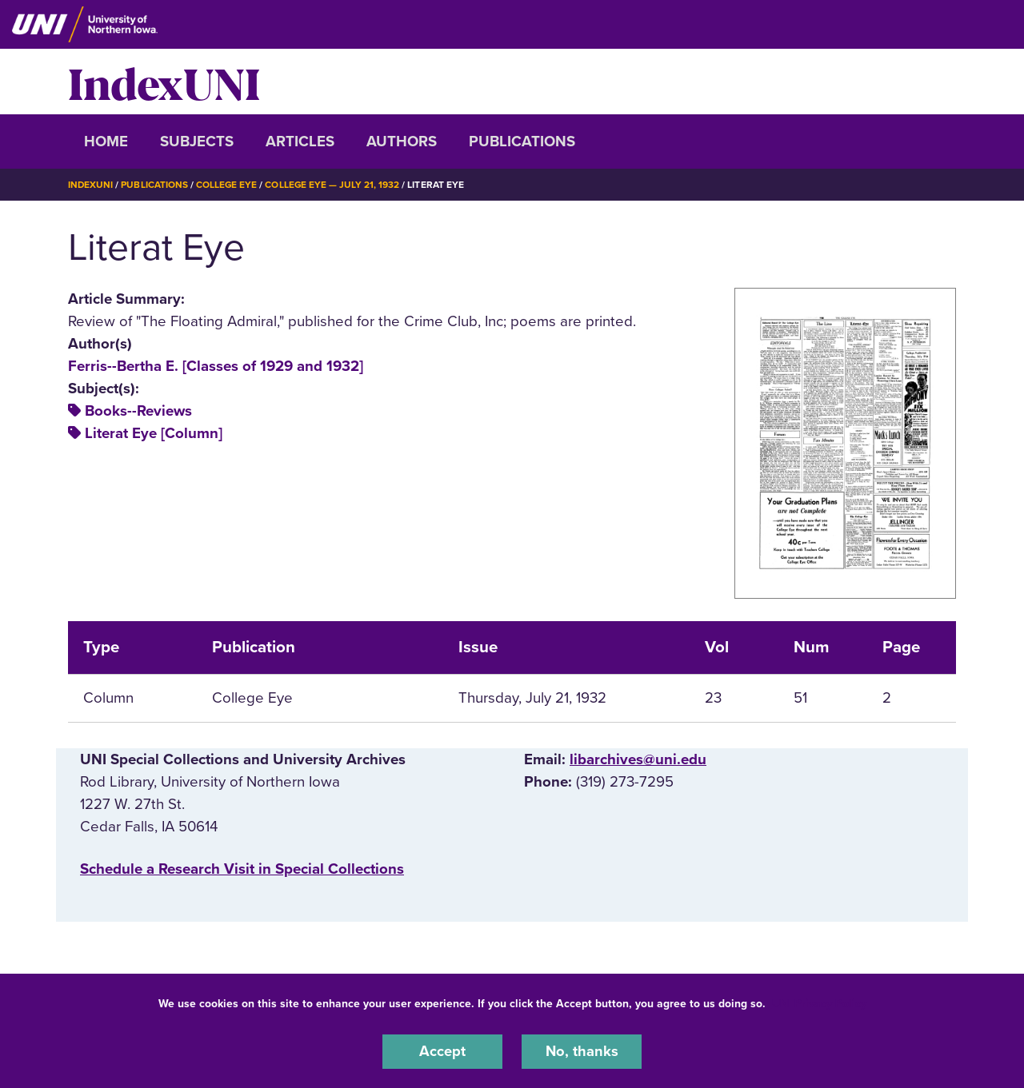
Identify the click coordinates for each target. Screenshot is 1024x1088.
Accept (442, 1051)
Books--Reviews (138, 411)
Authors (401, 141)
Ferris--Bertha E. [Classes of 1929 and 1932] (215, 365)
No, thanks (581, 1051)
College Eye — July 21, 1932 (333, 184)
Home (106, 141)
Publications (522, 141)
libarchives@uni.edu (638, 759)
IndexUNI (164, 81)
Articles (300, 141)
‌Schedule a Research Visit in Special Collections (242, 868)
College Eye (227, 184)
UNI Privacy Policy (819, 1003)
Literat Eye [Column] (153, 433)
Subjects (197, 141)
